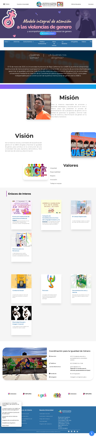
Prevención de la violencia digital (9, 417)
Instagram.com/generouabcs (78, 377)
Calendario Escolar (44, 413)
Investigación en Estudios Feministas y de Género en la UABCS (10, 404)
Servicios (90, 4)
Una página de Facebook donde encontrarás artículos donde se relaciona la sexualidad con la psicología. (49, 296)
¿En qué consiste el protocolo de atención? (10, 413)
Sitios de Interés (55, 43)
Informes (16, 41)
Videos (84, 41)
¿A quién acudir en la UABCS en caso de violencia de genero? (11, 409)
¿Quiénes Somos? (34, 56)
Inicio (7, 42)
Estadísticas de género (8, 423)
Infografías (74, 41)
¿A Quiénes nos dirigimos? (57, 56)
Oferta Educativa (76, 4)
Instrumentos (28, 42)
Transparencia (23, 423)
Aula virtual (5, 425)
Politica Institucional (43, 42)
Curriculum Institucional (45, 416)
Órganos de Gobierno (45, 424)
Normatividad (43, 421)
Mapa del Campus (44, 418)
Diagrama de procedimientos (10, 420)
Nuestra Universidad (23, 4)
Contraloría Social (24, 413)
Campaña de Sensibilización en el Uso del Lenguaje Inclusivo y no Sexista (51, 218)
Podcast (92, 41)
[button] (91, 433)
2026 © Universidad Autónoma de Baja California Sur (48, 431)
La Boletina (64, 42)
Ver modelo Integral (48, 33)
